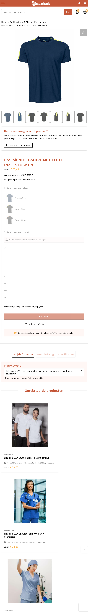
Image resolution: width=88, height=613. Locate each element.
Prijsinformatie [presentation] (23, 343)
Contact (5, 570)
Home (4, 22)
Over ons (49, 539)
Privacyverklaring (53, 578)
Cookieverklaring (53, 574)
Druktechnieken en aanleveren (59, 551)
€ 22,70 (11, 510)
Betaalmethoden (9, 574)
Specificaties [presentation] (66, 343)
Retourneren (7, 578)
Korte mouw (40, 22)
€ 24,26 (54, 448)
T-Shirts (28, 22)
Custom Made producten (56, 547)
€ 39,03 (11, 448)
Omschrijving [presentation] (45, 343)
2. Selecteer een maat (16, 221)
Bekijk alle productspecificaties (19, 179)
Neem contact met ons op (18, 145)
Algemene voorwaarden (56, 570)
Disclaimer (50, 583)
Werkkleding (15, 22)
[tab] (23, 343)
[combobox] (32, 12)
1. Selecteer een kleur (16, 188)
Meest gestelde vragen (55, 543)
